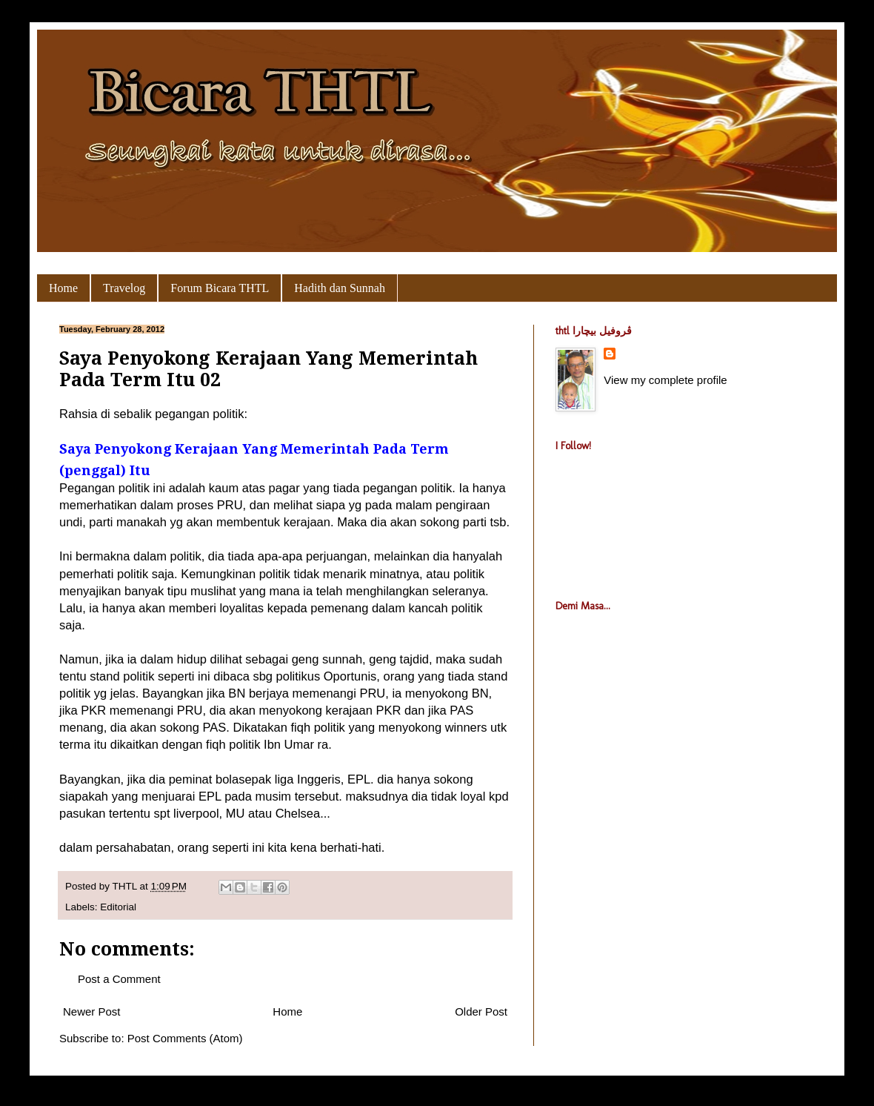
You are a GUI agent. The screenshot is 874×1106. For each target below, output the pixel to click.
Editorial (118, 907)
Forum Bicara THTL (219, 288)
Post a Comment (119, 979)
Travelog (124, 288)
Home (63, 288)
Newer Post (92, 1011)
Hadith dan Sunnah (339, 288)
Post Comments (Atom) (185, 1038)
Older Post (481, 1011)
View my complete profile (665, 380)
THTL (126, 886)
